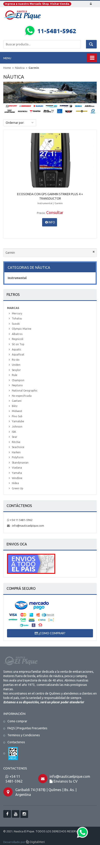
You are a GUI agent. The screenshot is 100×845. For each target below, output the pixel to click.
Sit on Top (18, 344)
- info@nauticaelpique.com (25, 525)
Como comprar (17, 721)
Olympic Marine (21, 328)
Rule (14, 375)
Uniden (16, 364)
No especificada (22, 395)
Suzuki (16, 323)
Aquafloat (18, 354)
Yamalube (18, 421)
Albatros (17, 334)
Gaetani (16, 400)
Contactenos (16, 742)
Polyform (17, 457)
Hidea (15, 483)
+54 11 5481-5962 (19, 520)
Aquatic (16, 349)
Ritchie (16, 442)
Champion (18, 380)
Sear (14, 436)
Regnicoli (17, 339)
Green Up (17, 488)
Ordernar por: (15, 122)
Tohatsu (17, 318)
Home (7, 67)
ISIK (14, 431)
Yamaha (17, 472)
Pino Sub (17, 416)
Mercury (17, 313)
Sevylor (16, 370)
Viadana (17, 467)
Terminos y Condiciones (23, 735)
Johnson (17, 426)
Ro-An (16, 359)
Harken (16, 452)
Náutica (20, 67)
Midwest (17, 411)
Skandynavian (20, 462)
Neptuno (17, 385)
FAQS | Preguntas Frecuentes (27, 728)
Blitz (15, 406)
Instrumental (17, 278)
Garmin (34, 67)
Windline (17, 478)
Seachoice (18, 447)
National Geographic (25, 390)
